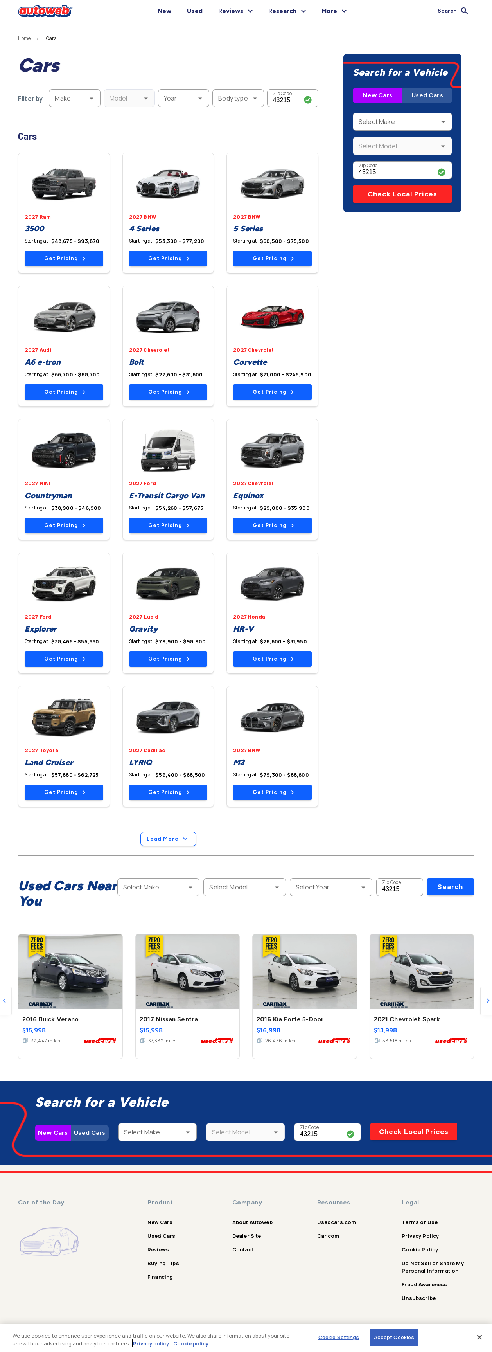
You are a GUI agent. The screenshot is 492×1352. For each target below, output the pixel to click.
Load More (168, 839)
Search (450, 886)
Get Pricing (64, 258)
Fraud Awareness (424, 1284)
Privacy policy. (151, 1343)
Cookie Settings (338, 1337)
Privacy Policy (420, 1235)
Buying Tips (163, 1263)
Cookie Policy (420, 1249)
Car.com (328, 1235)
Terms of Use (420, 1222)
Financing (160, 1276)
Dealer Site (246, 1235)
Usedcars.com (336, 1222)
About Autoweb (252, 1222)
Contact (242, 1249)
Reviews (158, 1249)
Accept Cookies (394, 1337)
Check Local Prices (402, 194)
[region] (246, 1338)
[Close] (479, 1337)
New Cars (377, 95)
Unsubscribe (419, 1298)
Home (24, 38)
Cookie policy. (191, 1343)
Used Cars (427, 95)
